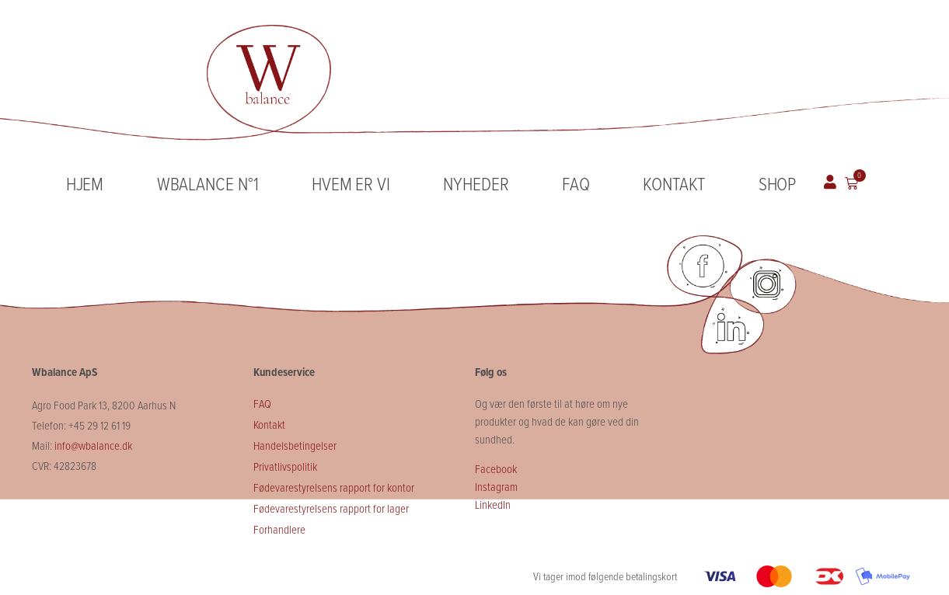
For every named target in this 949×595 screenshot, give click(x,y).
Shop (778, 183)
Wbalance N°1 (208, 183)
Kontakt (674, 183)
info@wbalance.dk (93, 445)
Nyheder (475, 183)
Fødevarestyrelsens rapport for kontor (333, 487)
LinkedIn (493, 504)
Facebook (496, 468)
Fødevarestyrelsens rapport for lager (331, 508)
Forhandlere (279, 529)
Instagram (496, 486)
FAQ (576, 183)
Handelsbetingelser (296, 445)
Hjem (85, 183)
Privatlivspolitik (285, 466)
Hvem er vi (351, 183)
